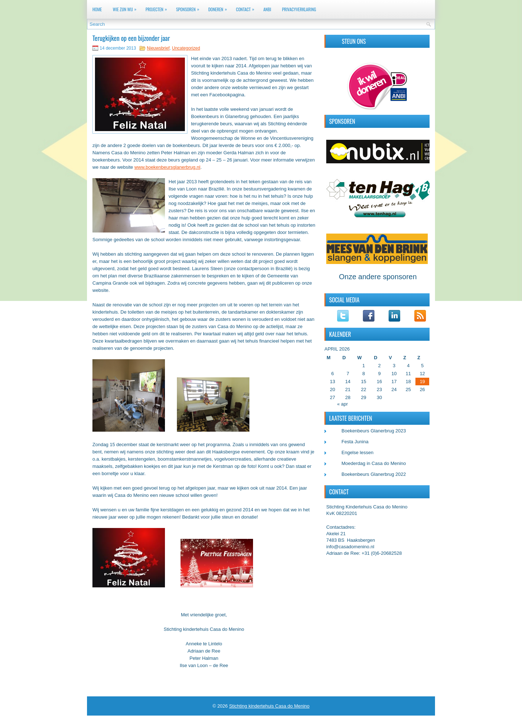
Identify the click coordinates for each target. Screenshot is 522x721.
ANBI (267, 9)
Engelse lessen (357, 452)
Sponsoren (189, 7)
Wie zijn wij (126, 7)
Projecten (157, 7)
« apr (342, 404)
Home (97, 9)
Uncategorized (186, 48)
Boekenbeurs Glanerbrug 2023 (373, 430)
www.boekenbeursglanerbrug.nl (167, 167)
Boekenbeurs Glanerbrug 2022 (373, 474)
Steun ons (354, 41)
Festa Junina (354, 441)
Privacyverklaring (299, 9)
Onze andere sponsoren (378, 277)
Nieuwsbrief (158, 48)
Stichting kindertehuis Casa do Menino (269, 706)
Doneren (219, 7)
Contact (247, 7)
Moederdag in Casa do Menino (373, 463)
